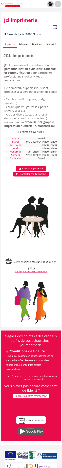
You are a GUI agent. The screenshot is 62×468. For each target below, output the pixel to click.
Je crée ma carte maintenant (31, 395)
